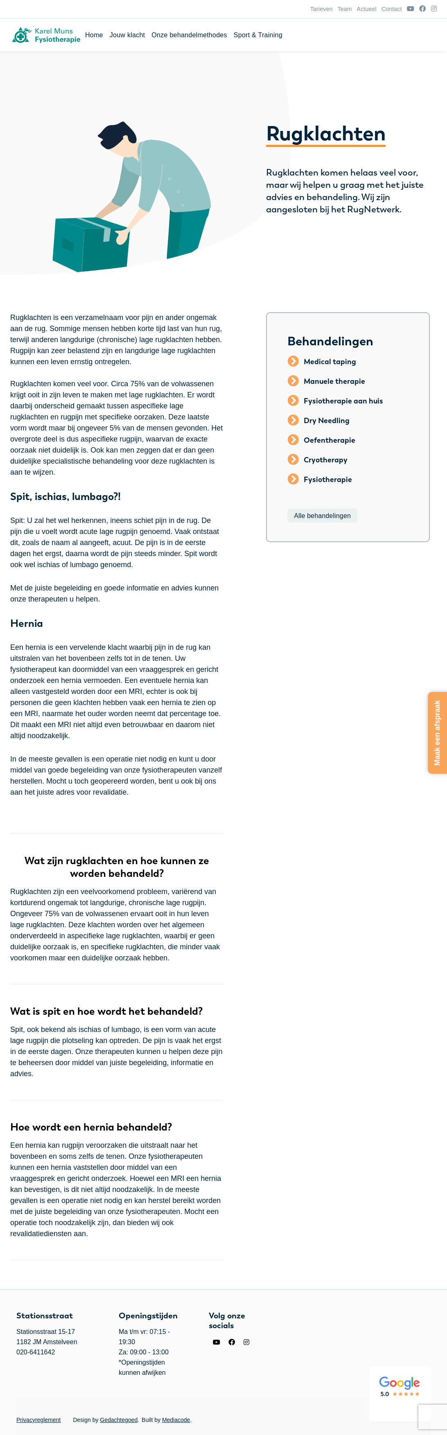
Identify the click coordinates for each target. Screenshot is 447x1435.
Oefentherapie (329, 440)
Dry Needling (327, 420)
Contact (392, 9)
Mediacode (176, 1420)
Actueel (367, 9)
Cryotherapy (326, 460)
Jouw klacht (266, 35)
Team (344, 9)
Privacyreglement (38, 1420)
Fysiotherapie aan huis (343, 401)
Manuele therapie (334, 381)
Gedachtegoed (119, 1420)
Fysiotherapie (328, 479)
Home (233, 35)
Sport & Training (396, 35)
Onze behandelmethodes (328, 35)
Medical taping (330, 361)
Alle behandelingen (322, 515)
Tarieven (321, 9)
